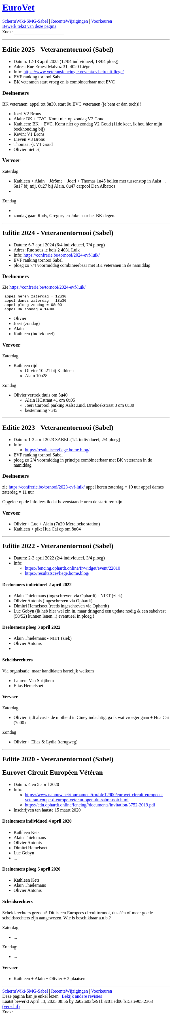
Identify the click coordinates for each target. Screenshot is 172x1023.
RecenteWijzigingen (69, 21)
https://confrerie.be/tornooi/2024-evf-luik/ (62, 255)
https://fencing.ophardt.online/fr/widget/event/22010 (72, 571)
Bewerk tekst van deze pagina (29, 26)
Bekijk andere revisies (82, 999)
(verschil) (11, 1009)
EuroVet (18, 7)
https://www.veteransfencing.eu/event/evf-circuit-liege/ (74, 71)
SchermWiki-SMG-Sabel (25, 21)
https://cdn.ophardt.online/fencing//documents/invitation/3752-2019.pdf (90, 808)
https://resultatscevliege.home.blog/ (57, 453)
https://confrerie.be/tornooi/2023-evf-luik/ (47, 490)
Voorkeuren (101, 21)
